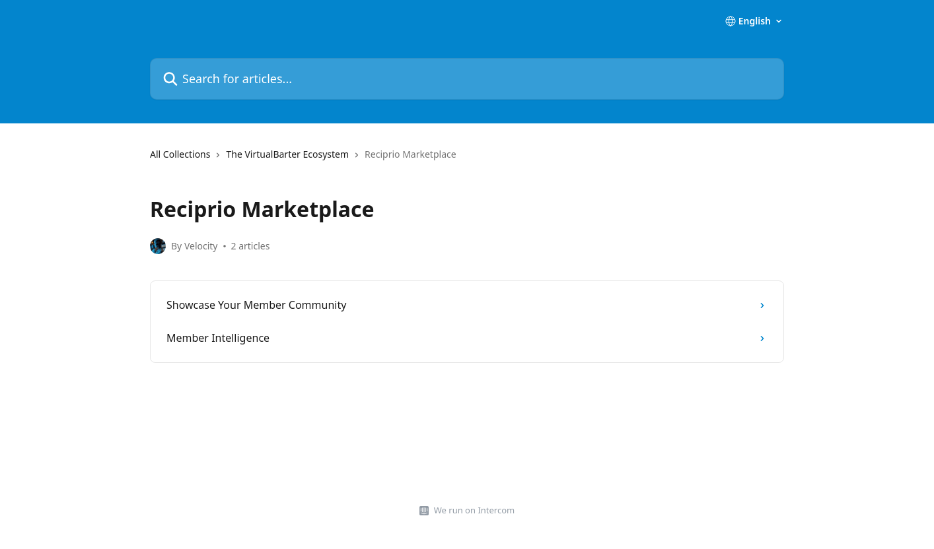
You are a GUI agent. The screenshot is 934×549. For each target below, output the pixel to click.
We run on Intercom (474, 510)
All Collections (180, 154)
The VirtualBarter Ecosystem (287, 154)
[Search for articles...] (467, 79)
